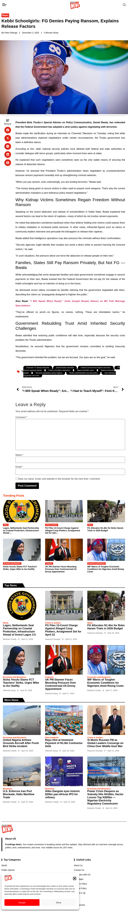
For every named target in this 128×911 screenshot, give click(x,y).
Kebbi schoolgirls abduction (59, 370)
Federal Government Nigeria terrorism (96, 368)
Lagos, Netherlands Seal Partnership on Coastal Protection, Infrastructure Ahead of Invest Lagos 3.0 (19, 630)
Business (7, 788)
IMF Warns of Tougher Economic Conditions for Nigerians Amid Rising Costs (105, 569)
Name (19, 455)
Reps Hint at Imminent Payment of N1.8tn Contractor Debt (64, 743)
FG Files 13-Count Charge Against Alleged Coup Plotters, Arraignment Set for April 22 (63, 630)
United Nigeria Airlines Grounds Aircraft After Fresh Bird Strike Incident (21, 743)
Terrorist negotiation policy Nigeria (49, 373)
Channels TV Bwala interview (37, 368)
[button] (74, 878)
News (5, 15)
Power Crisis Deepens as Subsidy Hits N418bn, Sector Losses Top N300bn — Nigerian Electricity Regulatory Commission (105, 797)
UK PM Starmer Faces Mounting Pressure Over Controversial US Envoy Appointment (61, 569)
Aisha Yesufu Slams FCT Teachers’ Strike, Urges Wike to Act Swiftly (20, 567)
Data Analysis (52, 737)
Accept (22, 902)
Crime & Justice (51, 525)
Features (49, 563)
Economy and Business (12, 563)
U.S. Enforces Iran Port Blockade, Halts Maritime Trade (18, 794)
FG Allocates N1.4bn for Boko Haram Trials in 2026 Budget (105, 529)
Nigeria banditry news (85, 370)
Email (19, 467)
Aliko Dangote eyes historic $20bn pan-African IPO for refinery (62, 794)
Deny (58, 902)
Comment (21, 417)
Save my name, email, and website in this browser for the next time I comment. (59, 479)
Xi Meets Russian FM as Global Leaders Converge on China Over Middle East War (105, 743)
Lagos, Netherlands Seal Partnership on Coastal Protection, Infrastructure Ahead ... (21, 530)
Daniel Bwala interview (65, 368)
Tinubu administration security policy (83, 373)
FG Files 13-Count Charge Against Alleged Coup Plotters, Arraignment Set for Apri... (62, 530)
